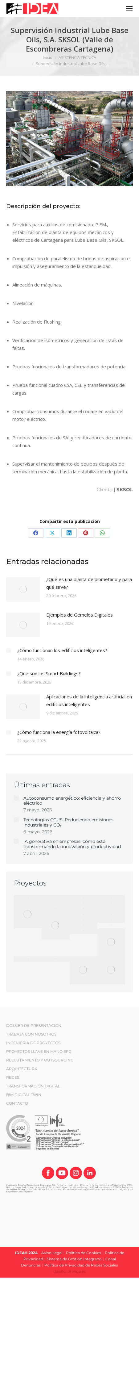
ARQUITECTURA (21, 1068)
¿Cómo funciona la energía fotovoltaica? (58, 732)
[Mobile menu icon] (129, 8)
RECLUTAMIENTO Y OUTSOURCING (39, 1060)
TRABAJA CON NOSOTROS (31, 1034)
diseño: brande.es (69, 1271)
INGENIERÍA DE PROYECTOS (33, 1042)
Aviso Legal (51, 1252)
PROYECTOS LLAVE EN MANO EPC (39, 1051)
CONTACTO (17, 1103)
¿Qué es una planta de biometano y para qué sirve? (89, 583)
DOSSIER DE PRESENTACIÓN (33, 1025)
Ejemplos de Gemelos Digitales (79, 615)
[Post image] (23, 589)
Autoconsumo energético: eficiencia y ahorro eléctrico (72, 801)
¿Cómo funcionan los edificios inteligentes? (62, 650)
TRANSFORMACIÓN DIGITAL (33, 1086)
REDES (12, 1077)
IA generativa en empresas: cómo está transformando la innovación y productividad (72, 844)
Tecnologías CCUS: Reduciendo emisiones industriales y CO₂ (68, 822)
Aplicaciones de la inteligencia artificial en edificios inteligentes (89, 700)
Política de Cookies (83, 1252)
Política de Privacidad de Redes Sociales (81, 1265)
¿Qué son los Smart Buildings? (49, 673)
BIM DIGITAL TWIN (23, 1094)
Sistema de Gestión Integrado (74, 1259)
